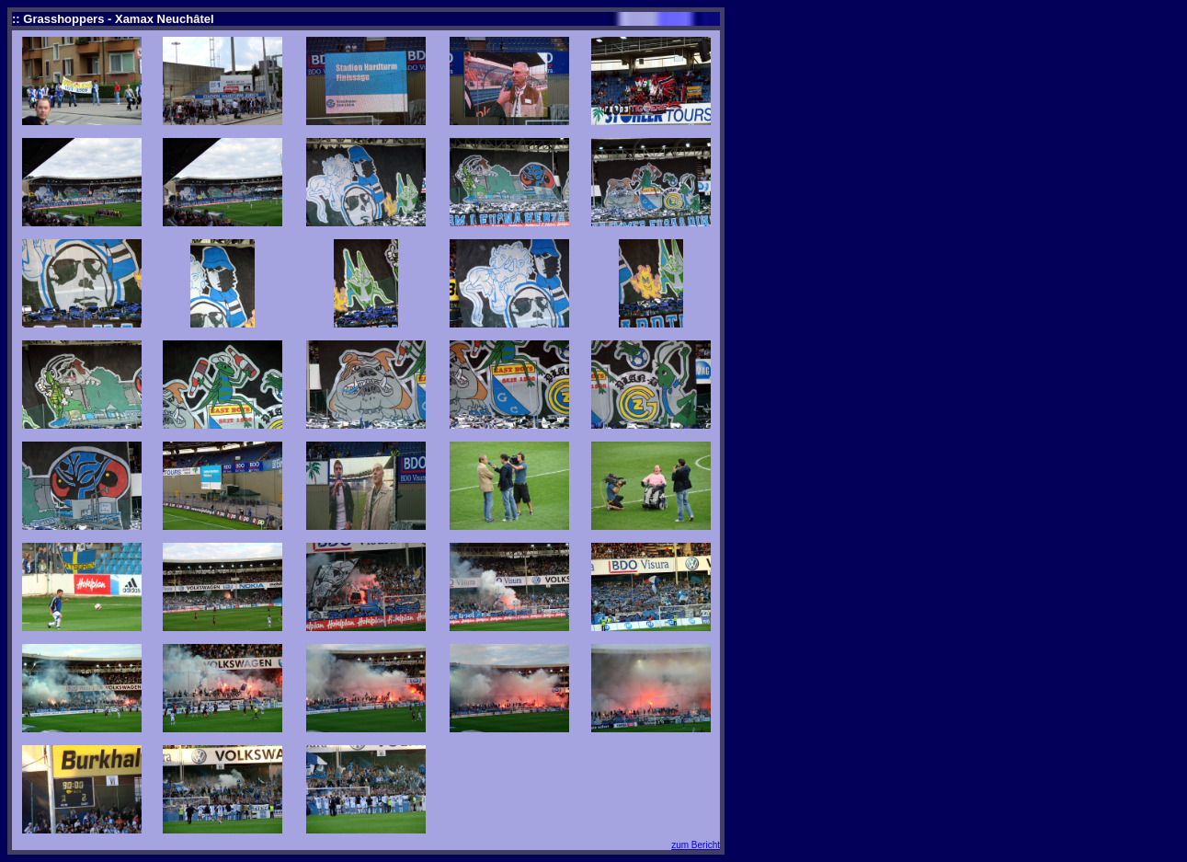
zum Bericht (695, 845)
